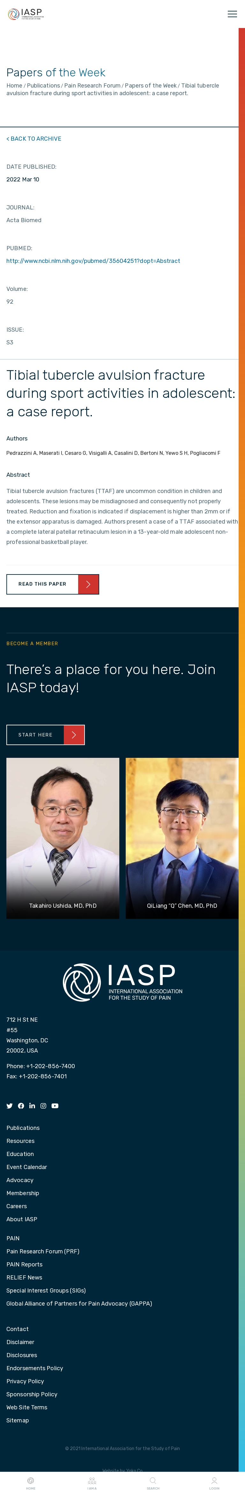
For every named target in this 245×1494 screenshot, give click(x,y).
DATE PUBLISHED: (31, 166)
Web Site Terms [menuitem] (26, 1408)
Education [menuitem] (20, 1154)
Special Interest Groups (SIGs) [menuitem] (46, 1291)
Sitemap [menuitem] (17, 1421)
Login (214, 1483)
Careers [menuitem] (16, 1206)
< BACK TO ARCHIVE (33, 138)
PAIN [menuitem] (12, 1239)
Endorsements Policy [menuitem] (34, 1368)
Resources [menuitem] (20, 1141)
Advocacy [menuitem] (19, 1180)
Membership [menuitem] (22, 1193)
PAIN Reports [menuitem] (24, 1265)
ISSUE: (15, 329)
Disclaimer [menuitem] (20, 1342)
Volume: (17, 288)
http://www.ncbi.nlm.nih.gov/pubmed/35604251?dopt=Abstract (93, 260)
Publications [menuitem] (23, 1128)
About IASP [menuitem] (21, 1219)
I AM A (92, 1483)
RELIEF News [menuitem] (24, 1278)
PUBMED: (19, 248)
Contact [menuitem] (17, 1329)
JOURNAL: (20, 207)
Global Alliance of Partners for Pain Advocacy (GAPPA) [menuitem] (79, 1304)
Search (153, 1483)
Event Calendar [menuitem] (26, 1167)
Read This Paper (43, 584)
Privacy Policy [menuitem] (25, 1381)
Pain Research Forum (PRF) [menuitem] (43, 1252)
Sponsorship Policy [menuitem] (31, 1395)
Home (30, 1483)
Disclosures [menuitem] (21, 1355)
